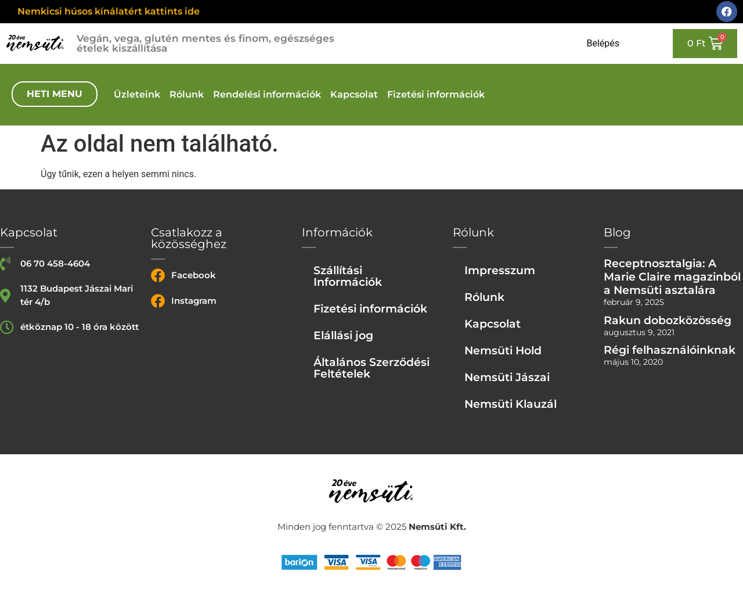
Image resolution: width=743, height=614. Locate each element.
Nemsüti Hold (503, 350)
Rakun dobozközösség (667, 320)
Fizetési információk (436, 94)
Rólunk (186, 94)
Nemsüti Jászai (507, 377)
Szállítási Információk (347, 276)
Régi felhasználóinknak (669, 350)
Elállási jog (343, 335)
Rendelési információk (267, 94)
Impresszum (499, 270)
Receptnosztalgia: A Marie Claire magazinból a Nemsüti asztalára (672, 276)
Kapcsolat (354, 94)
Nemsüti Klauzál (510, 404)
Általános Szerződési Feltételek (371, 367)
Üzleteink (137, 94)
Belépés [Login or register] (602, 43)
